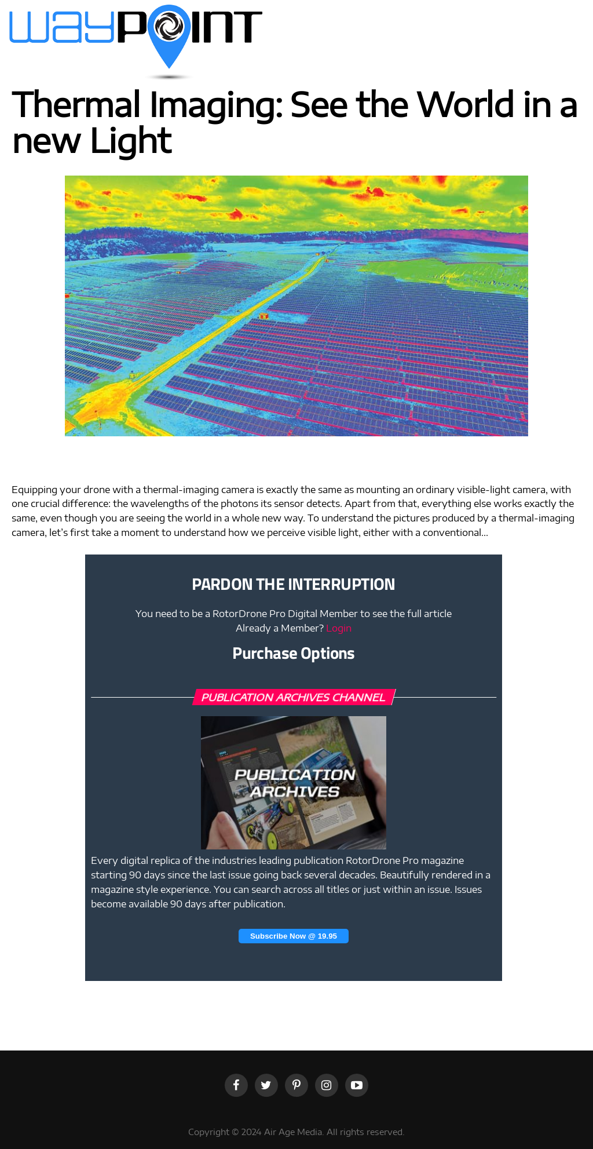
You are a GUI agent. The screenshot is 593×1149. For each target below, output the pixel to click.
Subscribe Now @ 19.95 (293, 936)
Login (339, 628)
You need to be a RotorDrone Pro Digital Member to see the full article (294, 613)
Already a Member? (294, 628)
